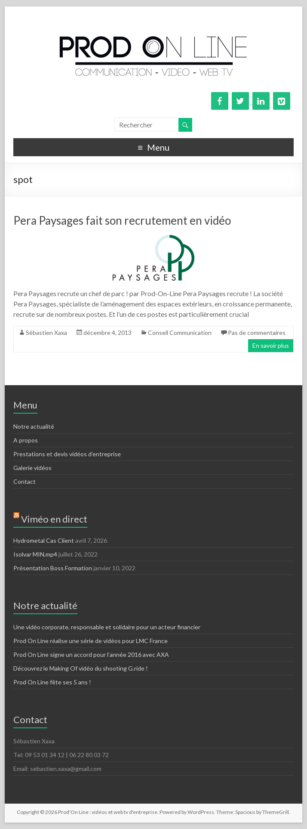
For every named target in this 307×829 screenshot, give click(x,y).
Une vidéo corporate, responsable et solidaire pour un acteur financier (106, 627)
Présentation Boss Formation (52, 568)
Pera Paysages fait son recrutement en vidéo (122, 220)
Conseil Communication (180, 332)
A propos (25, 440)
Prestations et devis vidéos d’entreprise (67, 454)
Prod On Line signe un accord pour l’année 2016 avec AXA (91, 654)
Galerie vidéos (32, 467)
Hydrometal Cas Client (43, 540)
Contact (24, 481)
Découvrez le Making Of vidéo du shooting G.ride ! (80, 668)
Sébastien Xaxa (46, 332)
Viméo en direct (54, 519)
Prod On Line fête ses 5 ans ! (52, 682)
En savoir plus (270, 345)
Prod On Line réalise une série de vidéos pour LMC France (90, 640)
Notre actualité (33, 426)
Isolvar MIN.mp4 (35, 554)
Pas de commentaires (257, 332)
